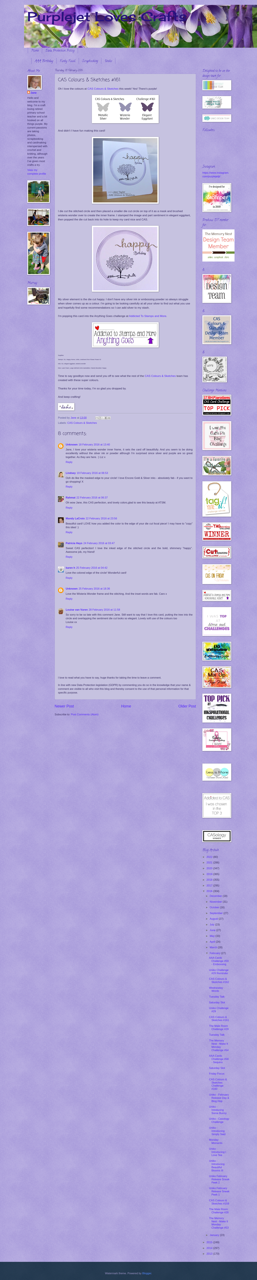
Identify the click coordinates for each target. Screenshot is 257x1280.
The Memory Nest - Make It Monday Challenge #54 (219, 1045)
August (214, 918)
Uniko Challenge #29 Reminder (218, 972)
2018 (210, 879)
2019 (210, 874)
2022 (210, 856)
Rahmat (70, 497)
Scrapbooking (90, 61)
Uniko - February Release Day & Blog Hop (219, 1098)
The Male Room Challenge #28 (219, 1211)
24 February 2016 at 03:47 (99, 543)
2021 (210, 862)
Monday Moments (215, 1141)
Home (35, 50)
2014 (210, 1248)
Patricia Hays (74, 543)
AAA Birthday (44, 61)
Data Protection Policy (60, 50)
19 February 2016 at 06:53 (92, 473)
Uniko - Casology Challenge (219, 1120)
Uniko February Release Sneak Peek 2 (219, 1179)
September (216, 913)
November (216, 901)
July (212, 924)
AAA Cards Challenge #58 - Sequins (219, 1059)
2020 (210, 868)
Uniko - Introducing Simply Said (217, 1131)
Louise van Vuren (77, 609)
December (216, 896)
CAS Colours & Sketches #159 (219, 1202)
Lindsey (71, 473)
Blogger (146, 1273)
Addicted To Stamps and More (147, 316)
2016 (210, 891)
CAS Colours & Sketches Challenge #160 (218, 1084)
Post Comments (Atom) (84, 714)
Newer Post (64, 706)
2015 (210, 1242)
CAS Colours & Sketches (103, 88)
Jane (34, 92)
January (215, 1235)
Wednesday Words (216, 989)
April (213, 941)
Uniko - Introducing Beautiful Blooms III (217, 1165)
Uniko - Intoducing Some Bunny (218, 1110)
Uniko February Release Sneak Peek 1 (219, 1191)
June (213, 930)
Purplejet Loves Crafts (107, 16)
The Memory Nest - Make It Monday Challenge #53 (219, 1223)
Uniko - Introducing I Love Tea (217, 1152)
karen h (70, 567)
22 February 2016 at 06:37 (92, 497)
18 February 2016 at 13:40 (94, 444)
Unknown (72, 444)
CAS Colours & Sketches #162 (219, 980)
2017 (210, 885)
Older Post (187, 706)
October (215, 907)
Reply (69, 462)
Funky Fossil (67, 61)
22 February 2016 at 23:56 (101, 518)
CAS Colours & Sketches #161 (219, 1019)
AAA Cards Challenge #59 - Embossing (219, 961)
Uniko (108, 61)
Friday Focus (216, 1073)
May (212, 936)
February (215, 953)
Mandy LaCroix (75, 518)
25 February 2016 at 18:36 (94, 588)
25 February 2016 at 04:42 (91, 567)
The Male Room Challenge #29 (219, 1027)
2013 (210, 1253)
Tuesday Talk (217, 996)
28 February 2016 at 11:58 (104, 609)
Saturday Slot (217, 1002)
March (214, 947)
